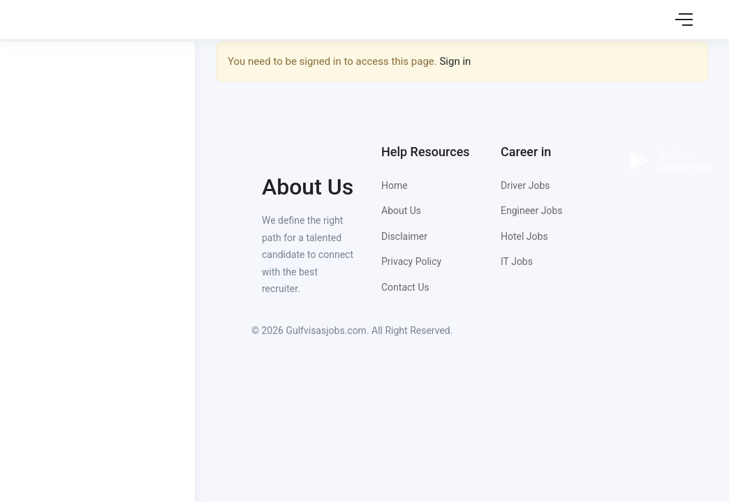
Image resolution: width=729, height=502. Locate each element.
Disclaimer (404, 236)
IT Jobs (517, 261)
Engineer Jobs (532, 210)
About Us (401, 210)
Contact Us (405, 287)
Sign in (455, 61)
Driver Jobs (525, 185)
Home (394, 185)
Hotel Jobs (524, 236)
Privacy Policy (411, 261)
